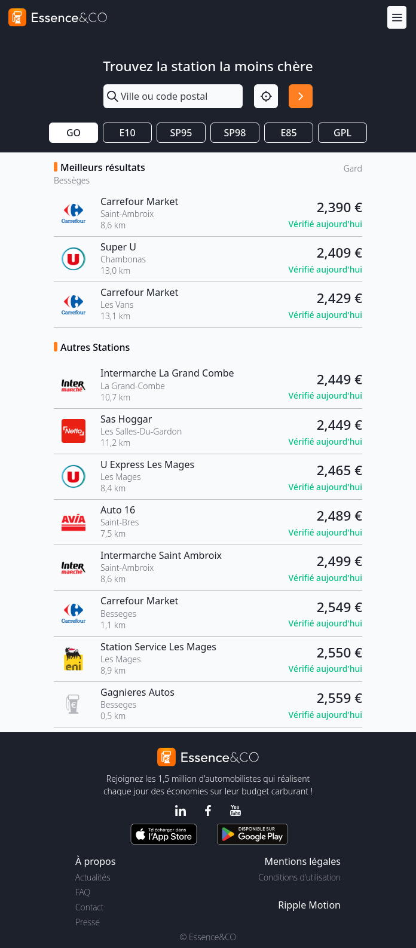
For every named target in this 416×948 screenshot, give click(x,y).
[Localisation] (266, 96)
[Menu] (396, 17)
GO (73, 132)
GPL (342, 132)
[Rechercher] (301, 96)
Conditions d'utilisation (299, 877)
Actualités (93, 877)
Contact (89, 907)
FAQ (82, 892)
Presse (87, 922)
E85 (288, 132)
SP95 (181, 132)
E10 (127, 132)
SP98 (235, 132)
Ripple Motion (309, 905)
